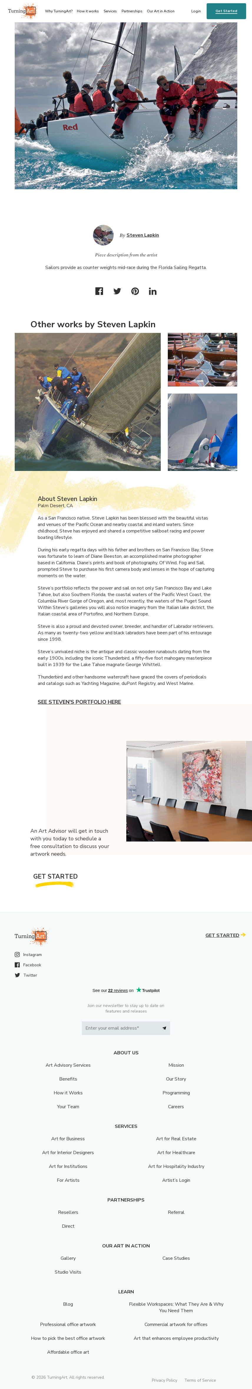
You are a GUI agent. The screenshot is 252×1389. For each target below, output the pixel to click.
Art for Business (68, 1139)
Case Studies (176, 1258)
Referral (176, 1212)
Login (196, 11)
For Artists (68, 1180)
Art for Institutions (68, 1166)
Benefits (68, 1079)
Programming (176, 1093)
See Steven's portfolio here (79, 702)
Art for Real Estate (176, 1139)
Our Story (176, 1079)
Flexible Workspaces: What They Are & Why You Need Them (176, 1307)
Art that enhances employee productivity (176, 1338)
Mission (176, 1065)
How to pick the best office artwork (68, 1338)
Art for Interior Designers (68, 1152)
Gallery (68, 1258)
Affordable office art (68, 1352)
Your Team (68, 1106)
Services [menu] (110, 11)
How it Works (68, 1093)
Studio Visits (68, 1272)
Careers (176, 1106)
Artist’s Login (176, 1180)
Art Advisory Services (68, 1065)
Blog (68, 1304)
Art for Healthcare (176, 1152)
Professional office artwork (68, 1324)
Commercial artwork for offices (176, 1324)
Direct (68, 1226)
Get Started (226, 11)
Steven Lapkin (143, 235)
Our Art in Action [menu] (161, 11)
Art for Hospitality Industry (176, 1166)
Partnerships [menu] (132, 11)
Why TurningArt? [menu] (58, 11)
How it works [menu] (88, 11)
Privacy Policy (164, 1380)
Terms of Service (200, 1380)
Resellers (68, 1212)
